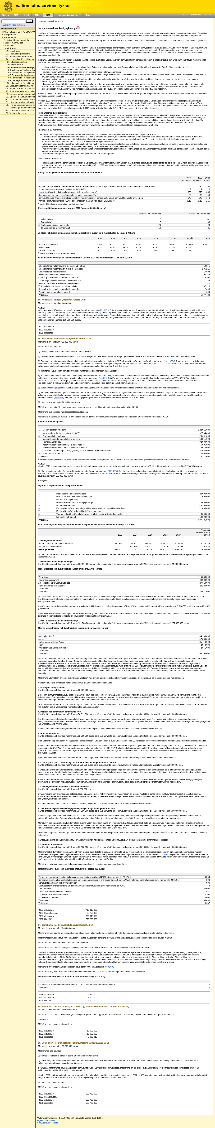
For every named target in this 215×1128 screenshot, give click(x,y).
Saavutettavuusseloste (47, 1123)
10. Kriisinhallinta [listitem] (14, 64)
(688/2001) (109, 967)
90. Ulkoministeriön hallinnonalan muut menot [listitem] (27, 83)
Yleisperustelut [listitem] (10, 34)
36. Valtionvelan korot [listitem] (15, 113)
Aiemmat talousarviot (68, 15)
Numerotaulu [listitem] (9, 37)
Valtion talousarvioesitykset (43, 5)
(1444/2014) (104, 378)
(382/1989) (59, 397)
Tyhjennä (21, 25)
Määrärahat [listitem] (9, 48)
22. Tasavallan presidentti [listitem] (17, 54)
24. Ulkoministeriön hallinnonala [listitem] (20, 59)
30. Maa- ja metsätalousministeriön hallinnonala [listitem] (27, 99)
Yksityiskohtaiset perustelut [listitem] (15, 40)
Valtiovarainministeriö (192, 15)
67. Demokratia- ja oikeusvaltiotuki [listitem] (24, 75)
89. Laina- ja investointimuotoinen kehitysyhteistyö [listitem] (31, 80)
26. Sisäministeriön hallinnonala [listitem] (20, 88)
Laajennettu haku (8, 25)
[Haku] (13, 21)
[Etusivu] (7, 6)
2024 (37, 15)
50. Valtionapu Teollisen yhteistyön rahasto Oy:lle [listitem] (31, 70)
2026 (16, 15)
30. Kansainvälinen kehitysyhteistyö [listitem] (24, 67)
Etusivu (5, 15)
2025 (26, 15)
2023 (48, 15)
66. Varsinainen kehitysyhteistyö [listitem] (23, 72)
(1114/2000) (163, 854)
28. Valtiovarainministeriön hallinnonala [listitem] (23, 94)
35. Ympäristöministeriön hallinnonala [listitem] (22, 110)
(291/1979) (104, 310)
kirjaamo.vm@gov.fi (46, 1120)
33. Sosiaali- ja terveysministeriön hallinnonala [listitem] (27, 108)
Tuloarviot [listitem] (8, 45)
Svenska (208, 15)
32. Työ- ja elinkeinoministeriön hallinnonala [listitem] (25, 105)
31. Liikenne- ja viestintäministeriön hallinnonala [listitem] (27, 102)
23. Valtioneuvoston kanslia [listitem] (18, 56)
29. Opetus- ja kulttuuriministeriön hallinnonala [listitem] (27, 97)
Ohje (88, 15)
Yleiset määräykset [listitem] (13, 43)
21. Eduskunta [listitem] (12, 51)
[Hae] (29, 21)
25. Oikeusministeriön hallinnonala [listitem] (21, 86)
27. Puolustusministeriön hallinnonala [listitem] (22, 91)
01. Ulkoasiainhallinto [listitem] (16, 62)
